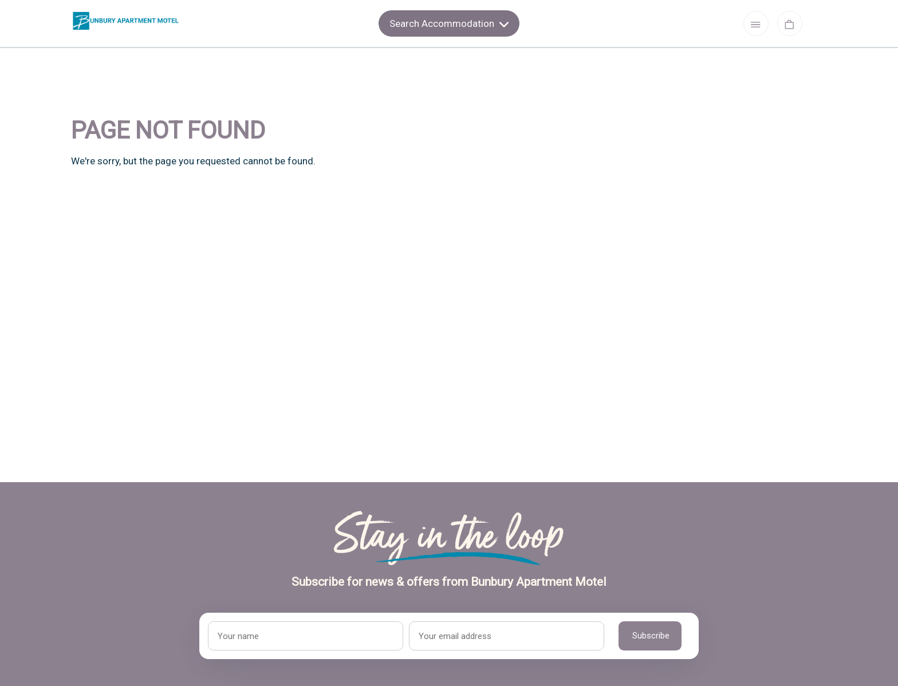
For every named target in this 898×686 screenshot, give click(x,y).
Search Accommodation (449, 23)
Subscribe (650, 635)
